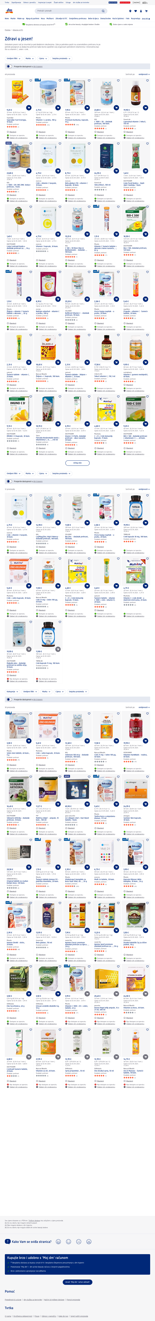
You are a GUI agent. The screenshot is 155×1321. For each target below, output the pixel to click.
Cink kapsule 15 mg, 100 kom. (48, 663)
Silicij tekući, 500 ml (102, 185)
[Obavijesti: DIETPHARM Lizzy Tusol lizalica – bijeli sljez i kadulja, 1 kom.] (128, 195)
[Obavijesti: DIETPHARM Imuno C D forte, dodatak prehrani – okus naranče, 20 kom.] (70, 448)
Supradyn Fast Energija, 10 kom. (17, 121)
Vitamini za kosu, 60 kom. (134, 1008)
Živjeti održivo (58, 2)
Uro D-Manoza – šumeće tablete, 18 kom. (133, 1072)
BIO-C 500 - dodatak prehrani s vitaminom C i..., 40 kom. (135, 437)
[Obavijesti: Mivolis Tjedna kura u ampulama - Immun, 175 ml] (99, 828)
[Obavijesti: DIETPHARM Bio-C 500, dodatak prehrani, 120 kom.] (128, 260)
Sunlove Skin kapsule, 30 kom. (132, 819)
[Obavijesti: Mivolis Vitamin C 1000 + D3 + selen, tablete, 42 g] (70, 1018)
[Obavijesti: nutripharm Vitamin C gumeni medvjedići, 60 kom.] (128, 385)
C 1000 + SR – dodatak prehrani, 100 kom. (103, 123)
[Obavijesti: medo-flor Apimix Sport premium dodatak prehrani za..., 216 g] (99, 955)
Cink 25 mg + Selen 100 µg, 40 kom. (47, 601)
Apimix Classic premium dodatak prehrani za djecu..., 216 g (77, 945)
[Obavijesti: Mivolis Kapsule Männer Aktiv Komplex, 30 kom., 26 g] (128, 891)
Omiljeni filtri (12, 59)
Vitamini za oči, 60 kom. (45, 1071)
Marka (28, 59)
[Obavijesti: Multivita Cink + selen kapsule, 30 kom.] (11, 610)
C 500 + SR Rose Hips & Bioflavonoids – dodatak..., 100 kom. (76, 250)
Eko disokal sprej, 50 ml (104, 1071)
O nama (8, 1316)
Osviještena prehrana (77, 19)
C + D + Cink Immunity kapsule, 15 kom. (103, 437)
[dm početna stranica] (9, 11)
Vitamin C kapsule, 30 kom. (47, 246)
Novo (7, 19)
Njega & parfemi (32, 19)
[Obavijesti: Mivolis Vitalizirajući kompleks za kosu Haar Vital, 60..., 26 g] (70, 891)
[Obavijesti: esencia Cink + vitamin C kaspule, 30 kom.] (40, 195)
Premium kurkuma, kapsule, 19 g (77, 121)
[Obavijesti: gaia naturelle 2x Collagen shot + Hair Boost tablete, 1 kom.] (70, 828)
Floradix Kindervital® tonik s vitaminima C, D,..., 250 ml (47, 439)
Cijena (41, 59)
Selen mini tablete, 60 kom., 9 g (18, 754)
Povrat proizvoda (73, 1300)
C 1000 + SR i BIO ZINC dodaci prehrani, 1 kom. (18, 186)
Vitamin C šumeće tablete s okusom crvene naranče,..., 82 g (105, 248)
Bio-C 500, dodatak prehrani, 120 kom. (135, 249)
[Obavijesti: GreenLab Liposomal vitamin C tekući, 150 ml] (128, 132)
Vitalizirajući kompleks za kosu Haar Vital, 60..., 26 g (76, 880)
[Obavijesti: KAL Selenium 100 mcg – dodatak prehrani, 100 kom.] (70, 765)
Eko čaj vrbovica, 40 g (15, 1006)
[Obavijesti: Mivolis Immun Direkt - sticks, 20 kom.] (11, 955)
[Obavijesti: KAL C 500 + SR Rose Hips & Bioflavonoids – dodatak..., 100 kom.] (70, 260)
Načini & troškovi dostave (54, 1300)
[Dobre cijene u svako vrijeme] (125, 2)
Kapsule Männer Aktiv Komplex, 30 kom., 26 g (133, 880)
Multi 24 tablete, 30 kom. (104, 880)
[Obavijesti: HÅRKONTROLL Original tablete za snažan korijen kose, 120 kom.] (11, 891)
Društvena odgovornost (22, 1316)
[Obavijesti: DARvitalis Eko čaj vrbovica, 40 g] (11, 1018)
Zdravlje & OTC (61, 19)
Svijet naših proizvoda (79, 1316)
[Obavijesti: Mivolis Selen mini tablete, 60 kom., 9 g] (11, 765)
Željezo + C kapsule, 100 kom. (48, 376)
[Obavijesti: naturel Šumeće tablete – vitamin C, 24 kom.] (11, 385)
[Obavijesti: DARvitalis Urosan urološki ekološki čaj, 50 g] (40, 1018)
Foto (127, 19)
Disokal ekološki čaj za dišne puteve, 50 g (135, 944)
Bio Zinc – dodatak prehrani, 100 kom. (76, 538)
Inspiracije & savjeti (44, 2)
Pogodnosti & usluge (13, 1300)
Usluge (68, 2)
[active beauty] (113, 2)
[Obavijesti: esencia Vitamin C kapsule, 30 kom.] (40, 260)
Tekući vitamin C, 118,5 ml (104, 376)
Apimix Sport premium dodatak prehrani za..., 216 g (106, 945)
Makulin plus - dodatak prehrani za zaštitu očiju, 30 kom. (17, 665)
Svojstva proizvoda (59, 59)
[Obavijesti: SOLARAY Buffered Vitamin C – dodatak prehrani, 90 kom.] (70, 323)
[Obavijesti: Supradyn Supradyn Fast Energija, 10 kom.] (11, 132)
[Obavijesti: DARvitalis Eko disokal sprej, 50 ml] (99, 1081)
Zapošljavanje (16, 2)
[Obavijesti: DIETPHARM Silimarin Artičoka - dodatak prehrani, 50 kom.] (11, 828)
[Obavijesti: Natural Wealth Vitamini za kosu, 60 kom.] (128, 1018)
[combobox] (71, 11)
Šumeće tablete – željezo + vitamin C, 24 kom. (76, 376)
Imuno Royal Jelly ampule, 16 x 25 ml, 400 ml (106, 1009)
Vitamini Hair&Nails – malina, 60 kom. (135, 756)
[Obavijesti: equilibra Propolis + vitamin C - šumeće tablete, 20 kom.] (128, 323)
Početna (7, 30)
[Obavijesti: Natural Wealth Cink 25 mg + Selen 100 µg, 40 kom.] (40, 610)
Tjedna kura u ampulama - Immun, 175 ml (105, 817)
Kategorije (11, 692)
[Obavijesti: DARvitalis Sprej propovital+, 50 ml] (70, 1081)
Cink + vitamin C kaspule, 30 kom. (46, 184)
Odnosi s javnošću (29, 2)
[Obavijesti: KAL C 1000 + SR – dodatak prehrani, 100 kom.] (99, 132)
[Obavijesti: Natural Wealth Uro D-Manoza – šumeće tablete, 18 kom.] (128, 1081)
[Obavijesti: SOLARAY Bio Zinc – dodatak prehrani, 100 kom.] (70, 547)
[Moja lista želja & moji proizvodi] (135, 11)
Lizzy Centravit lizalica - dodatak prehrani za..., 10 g (18, 247)
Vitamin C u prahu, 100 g (46, 120)
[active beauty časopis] (145, 2)
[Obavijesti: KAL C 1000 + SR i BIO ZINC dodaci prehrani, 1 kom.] (11, 195)
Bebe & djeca (93, 19)
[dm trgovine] (130, 11)
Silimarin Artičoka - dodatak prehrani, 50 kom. (18, 819)
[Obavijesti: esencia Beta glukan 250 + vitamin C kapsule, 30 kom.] (70, 195)
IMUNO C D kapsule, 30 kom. (18, 436)
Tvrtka (7, 2)
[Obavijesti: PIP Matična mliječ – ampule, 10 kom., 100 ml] (40, 828)
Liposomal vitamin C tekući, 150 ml (135, 123)
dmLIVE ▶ (146, 19)
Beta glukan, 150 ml (44, 943)
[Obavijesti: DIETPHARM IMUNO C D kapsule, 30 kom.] (11, 448)
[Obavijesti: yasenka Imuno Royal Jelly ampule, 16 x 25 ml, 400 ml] (99, 1018)
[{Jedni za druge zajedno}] (136, 2)
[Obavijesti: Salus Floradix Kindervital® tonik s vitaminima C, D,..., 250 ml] (40, 448)
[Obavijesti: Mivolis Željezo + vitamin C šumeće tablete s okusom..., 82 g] (11, 323)
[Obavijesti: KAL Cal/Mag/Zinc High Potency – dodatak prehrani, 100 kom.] (40, 547)
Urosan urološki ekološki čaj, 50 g (47, 1007)
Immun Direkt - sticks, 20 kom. (16, 944)
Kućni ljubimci (118, 19)
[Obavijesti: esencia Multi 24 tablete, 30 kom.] (99, 891)
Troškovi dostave (34, 1221)
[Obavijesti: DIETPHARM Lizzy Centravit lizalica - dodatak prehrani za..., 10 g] (11, 260)
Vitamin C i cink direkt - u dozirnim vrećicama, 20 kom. (135, 599)
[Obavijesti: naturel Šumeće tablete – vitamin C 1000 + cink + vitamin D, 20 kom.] (99, 610)
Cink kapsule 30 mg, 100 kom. (136, 537)
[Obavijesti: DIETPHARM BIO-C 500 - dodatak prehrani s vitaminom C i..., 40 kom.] (128, 448)
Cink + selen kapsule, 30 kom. (19, 598)
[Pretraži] (103, 11)
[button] (58, 1241)
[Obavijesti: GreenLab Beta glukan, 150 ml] (40, 955)
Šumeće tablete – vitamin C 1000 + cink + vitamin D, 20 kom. (104, 600)
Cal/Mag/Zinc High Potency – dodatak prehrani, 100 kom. (47, 538)
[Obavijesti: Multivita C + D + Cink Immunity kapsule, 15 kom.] (99, 448)
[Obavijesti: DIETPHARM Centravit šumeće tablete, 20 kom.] (11, 1081)
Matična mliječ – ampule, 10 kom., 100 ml (47, 819)
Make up (20, 19)
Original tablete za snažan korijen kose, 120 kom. (17, 882)
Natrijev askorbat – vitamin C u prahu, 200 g (47, 312)
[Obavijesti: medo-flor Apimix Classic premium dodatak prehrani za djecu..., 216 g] (70, 955)
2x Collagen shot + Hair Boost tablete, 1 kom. (77, 819)
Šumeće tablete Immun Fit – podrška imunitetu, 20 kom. (47, 880)
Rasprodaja (135, 19)
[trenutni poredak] (143, 74)
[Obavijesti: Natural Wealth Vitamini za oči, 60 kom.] (40, 1081)
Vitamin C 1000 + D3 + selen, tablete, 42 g (76, 1007)
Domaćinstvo (105, 19)
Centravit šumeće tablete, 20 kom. (17, 1070)
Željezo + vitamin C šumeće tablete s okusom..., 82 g (18, 312)
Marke (13, 19)
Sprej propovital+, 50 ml (75, 1071)
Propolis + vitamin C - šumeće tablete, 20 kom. (136, 312)
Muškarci (50, 19)
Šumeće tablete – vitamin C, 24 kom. (18, 376)
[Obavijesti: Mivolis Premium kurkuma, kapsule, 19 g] (70, 132)
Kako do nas (63, 1316)
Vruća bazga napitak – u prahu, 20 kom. (104, 312)
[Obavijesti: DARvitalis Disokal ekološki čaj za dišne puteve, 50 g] (128, 955)
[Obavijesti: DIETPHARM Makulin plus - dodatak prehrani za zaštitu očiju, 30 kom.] (11, 675)
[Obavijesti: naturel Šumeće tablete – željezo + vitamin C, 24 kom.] (70, 385)
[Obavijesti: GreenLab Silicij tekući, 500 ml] (99, 195)
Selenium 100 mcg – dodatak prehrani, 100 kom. (77, 756)
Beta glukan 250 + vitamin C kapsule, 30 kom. (76, 184)
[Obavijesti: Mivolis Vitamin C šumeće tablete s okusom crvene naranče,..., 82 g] (99, 260)
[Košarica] (146, 11)
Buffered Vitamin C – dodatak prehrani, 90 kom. (77, 314)
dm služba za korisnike (81, 2)
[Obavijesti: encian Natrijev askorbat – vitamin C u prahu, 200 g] (40, 323)
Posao (37, 1316)
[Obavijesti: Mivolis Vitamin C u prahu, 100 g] (40, 132)
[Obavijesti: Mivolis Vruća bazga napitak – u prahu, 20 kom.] (99, 323)
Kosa (43, 19)
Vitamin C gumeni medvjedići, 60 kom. (136, 376)
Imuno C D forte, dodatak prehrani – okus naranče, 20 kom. (75, 438)
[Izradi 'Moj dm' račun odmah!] (77, 1282)
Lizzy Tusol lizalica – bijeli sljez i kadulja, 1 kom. (134, 184)
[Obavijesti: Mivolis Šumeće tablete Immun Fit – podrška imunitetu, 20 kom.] (40, 891)
